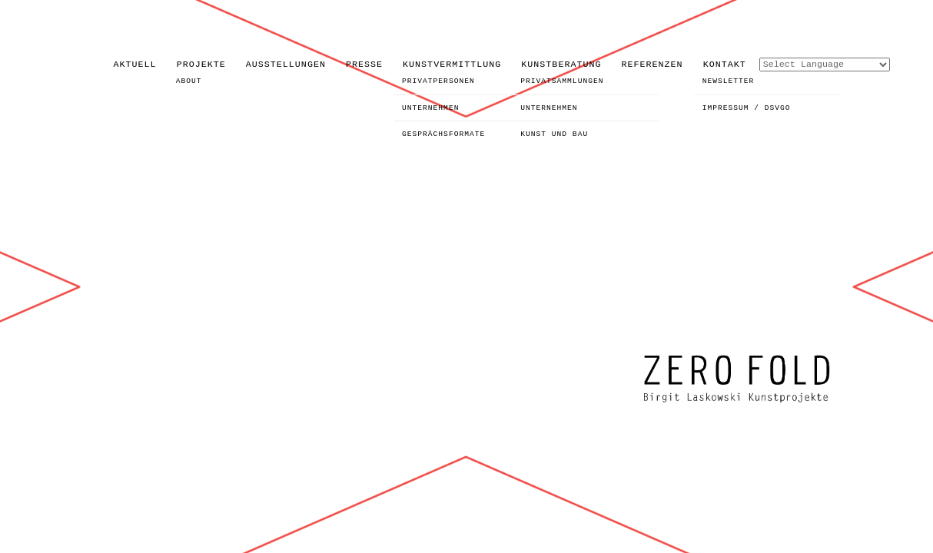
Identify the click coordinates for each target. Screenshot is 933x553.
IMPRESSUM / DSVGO (746, 108)
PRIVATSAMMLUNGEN (561, 81)
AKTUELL (135, 64)
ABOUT (189, 81)
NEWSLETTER (728, 81)
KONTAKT (724, 64)
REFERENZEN (652, 64)
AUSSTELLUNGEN (286, 64)
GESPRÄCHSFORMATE (443, 134)
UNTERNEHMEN (430, 108)
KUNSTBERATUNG (561, 64)
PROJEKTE (201, 64)
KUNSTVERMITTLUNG (452, 64)
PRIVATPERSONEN (438, 81)
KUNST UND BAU (554, 134)
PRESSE (364, 64)
